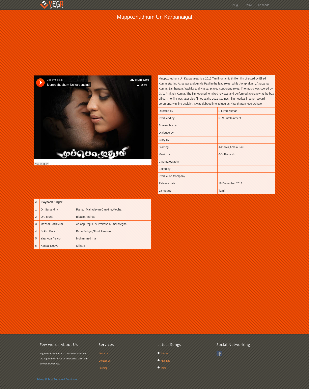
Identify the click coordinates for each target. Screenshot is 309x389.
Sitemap (103, 368)
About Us (104, 353)
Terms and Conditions (65, 379)
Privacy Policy (44, 379)
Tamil (248, 5)
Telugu (235, 5)
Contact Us (105, 360)
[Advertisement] (154, 47)
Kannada (263, 5)
